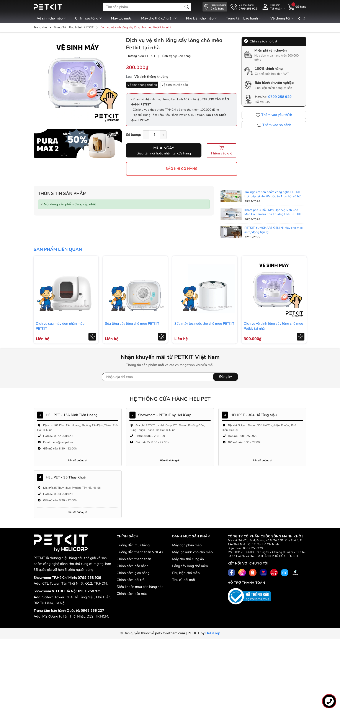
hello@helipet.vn (62, 442)
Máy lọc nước (124, 18)
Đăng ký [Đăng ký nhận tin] (225, 376)
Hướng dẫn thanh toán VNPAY (140, 552)
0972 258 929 (63, 436)
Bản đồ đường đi (77, 460)
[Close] (42, 204)
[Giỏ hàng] (297, 7)
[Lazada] (263, 572)
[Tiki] (284, 572)
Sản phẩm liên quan (58, 249)
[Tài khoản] (273, 7)
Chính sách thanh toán (134, 559)
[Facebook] (231, 572)
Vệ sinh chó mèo (52, 18)
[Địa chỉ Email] (170, 377)
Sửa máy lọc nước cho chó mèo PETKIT (204, 323)
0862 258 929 (155, 436)
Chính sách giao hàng (133, 573)
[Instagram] (242, 572)
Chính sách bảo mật (132, 593)
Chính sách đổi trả (130, 579)
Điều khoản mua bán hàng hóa (140, 586)
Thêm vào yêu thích (274, 114)
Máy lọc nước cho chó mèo (192, 552)
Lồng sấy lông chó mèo (190, 566)
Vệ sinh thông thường (142, 85)
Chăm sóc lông (90, 18)
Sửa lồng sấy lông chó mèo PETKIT (132, 323)
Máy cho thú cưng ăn (164, 18)
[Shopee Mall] (274, 572)
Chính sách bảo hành (133, 566)
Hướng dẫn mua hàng (133, 545)
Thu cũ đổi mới (183, 579)
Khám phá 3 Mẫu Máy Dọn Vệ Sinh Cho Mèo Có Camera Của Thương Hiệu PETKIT (273, 212)
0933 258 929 (63, 494)
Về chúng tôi (292, 18)
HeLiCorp (212, 633)
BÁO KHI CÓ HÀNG (181, 168)
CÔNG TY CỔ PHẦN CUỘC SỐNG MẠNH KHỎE (267, 546)
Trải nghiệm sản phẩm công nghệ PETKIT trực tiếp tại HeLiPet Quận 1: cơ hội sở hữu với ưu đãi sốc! (273, 196)
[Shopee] (253, 572)
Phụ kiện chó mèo (208, 18)
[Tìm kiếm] (186, 7)
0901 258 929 (248, 436)
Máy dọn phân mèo (187, 545)
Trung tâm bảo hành (253, 18)
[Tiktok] (295, 572)
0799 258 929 (280, 96)
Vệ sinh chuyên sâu (175, 85)
